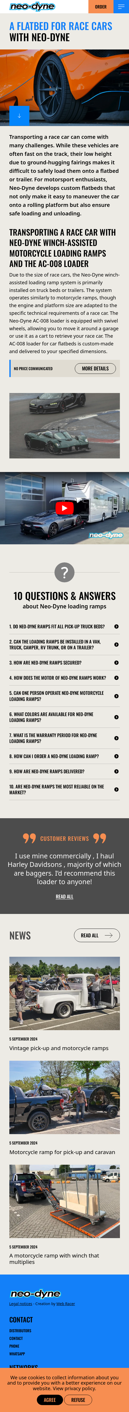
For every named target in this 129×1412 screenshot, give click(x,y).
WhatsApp (17, 1353)
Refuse (78, 1399)
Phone (14, 1346)
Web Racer (65, 1303)
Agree (50, 1399)
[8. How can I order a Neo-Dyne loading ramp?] (64, 756)
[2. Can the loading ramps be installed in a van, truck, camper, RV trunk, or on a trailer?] (64, 644)
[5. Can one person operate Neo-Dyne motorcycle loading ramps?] (64, 696)
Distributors (20, 1331)
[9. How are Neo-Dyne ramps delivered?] (64, 771)
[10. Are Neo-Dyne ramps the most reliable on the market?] (64, 789)
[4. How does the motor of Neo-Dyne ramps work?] (64, 677)
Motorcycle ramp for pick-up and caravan (62, 1152)
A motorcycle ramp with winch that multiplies (54, 1259)
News (20, 935)
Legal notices (20, 1303)
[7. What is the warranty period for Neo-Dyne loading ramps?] (64, 738)
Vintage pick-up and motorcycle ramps (58, 1048)
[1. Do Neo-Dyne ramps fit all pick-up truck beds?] (64, 626)
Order (101, 6)
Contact (16, 1338)
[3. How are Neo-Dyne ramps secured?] (64, 662)
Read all (64, 896)
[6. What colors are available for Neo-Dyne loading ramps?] (64, 717)
